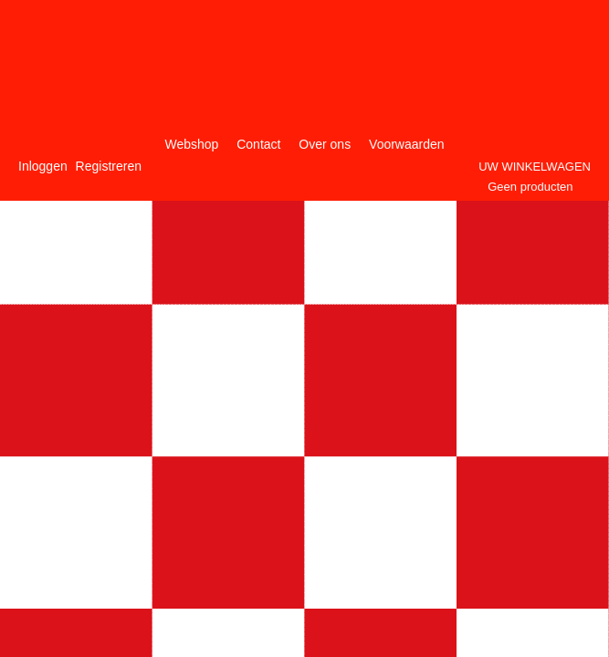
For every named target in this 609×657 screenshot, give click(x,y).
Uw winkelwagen (534, 166)
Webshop (191, 144)
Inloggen (43, 166)
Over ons (325, 144)
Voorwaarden (407, 144)
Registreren (109, 166)
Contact (258, 144)
